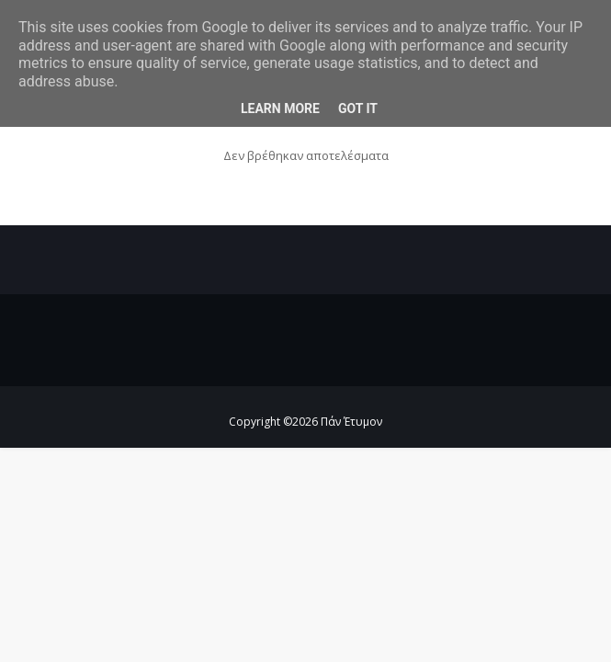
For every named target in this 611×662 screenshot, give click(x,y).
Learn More (280, 108)
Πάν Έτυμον (351, 421)
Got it (358, 108)
